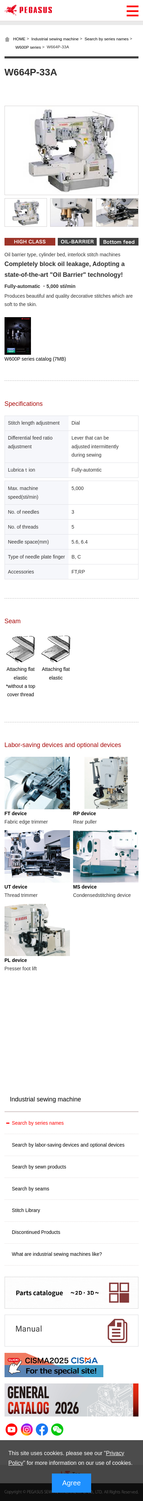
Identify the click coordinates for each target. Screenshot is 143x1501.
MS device (85, 887)
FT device (16, 813)
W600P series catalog (35, 359)
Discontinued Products (36, 1232)
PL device (16, 960)
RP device (84, 813)
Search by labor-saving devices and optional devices (68, 1145)
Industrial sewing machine (55, 39)
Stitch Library (26, 1210)
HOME (19, 39)
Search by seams (30, 1188)
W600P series (28, 47)
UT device (16, 887)
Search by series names (107, 39)
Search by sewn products (39, 1167)
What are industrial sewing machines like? (57, 1254)
